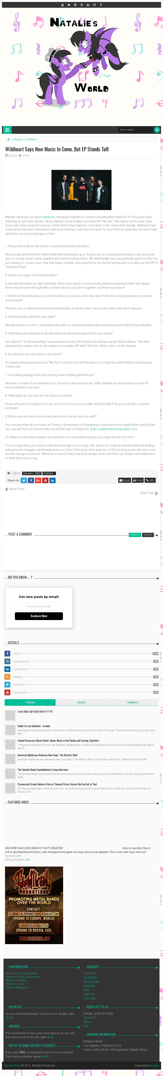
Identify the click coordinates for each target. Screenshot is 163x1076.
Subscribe (39, 612)
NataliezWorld (12, 1061)
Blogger (154, 1061)
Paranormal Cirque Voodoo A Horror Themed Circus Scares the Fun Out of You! (57, 780)
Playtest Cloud (14, 979)
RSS (86, 986)
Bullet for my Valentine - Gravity (34, 722)
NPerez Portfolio (16, 976)
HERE (8, 1013)
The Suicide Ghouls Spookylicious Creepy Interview (43, 765)
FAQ (85, 1022)
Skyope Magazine (17, 983)
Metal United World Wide (21, 969)
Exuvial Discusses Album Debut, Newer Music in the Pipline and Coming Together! (58, 736)
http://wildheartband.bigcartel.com (113, 429)
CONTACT (89, 969)
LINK (18, 851)
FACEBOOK (90, 973)
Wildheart (49, 217)
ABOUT (88, 1018)
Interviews (28, 473)
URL (150, 480)
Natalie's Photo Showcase (22, 972)
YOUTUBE (89, 994)
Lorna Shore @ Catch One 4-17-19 (35, 707)
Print (137, 480)
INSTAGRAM (91, 977)
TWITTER (89, 990)
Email (124, 480)
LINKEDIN (89, 982)
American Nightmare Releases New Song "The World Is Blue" (48, 751)
